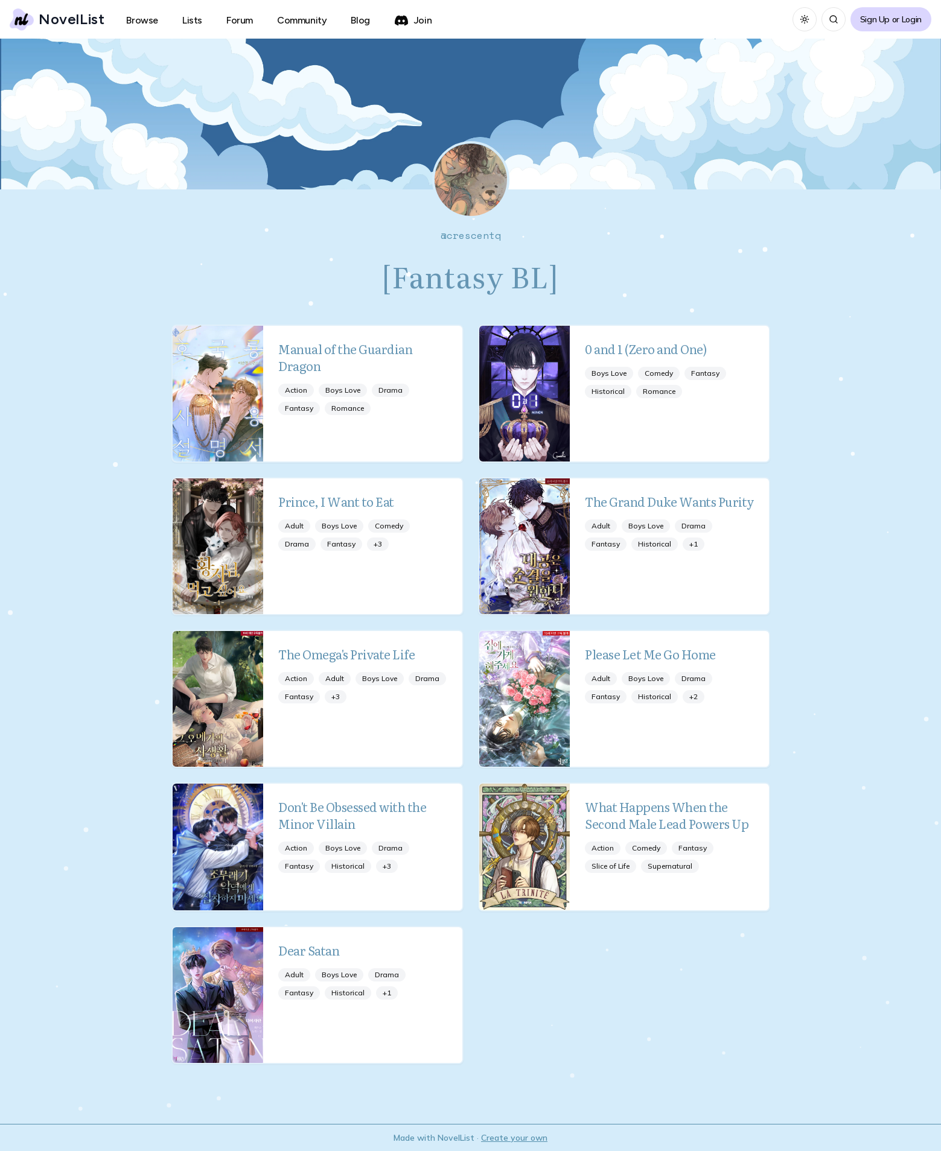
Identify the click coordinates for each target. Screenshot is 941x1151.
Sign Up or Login (891, 19)
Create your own (514, 1137)
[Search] (833, 19)
